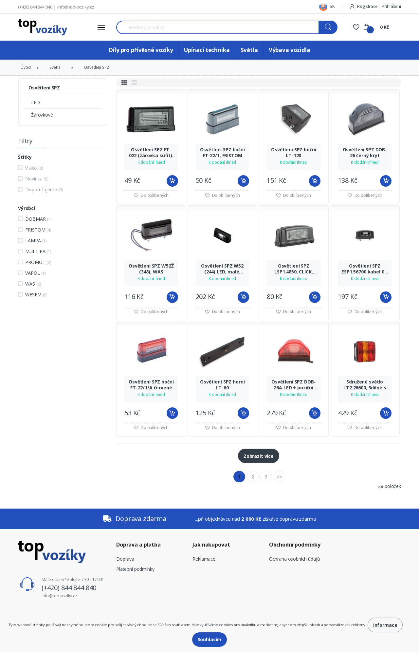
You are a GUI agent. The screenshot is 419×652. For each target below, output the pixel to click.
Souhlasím (210, 639)
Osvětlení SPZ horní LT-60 (222, 385)
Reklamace (203, 559)
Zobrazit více (259, 456)
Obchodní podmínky (295, 544)
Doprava (125, 559)
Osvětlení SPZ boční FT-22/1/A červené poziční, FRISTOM (151, 385)
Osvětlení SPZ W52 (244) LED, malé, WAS (222, 269)
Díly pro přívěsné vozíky (141, 50)
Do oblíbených (151, 195)
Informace (385, 625)
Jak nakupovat (211, 544)
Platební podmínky (135, 569)
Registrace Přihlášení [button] (375, 6)
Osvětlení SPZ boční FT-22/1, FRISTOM (222, 152)
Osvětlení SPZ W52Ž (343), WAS (151, 269)
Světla (249, 50)
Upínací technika (207, 50)
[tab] (124, 82)
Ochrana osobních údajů (294, 559)
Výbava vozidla (289, 50)
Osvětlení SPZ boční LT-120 (293, 152)
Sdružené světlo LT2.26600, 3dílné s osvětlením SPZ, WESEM (364, 385)
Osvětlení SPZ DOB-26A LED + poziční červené (293, 385)
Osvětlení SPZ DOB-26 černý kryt (365, 152)
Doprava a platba (138, 544)
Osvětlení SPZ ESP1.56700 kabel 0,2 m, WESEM (364, 269)
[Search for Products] (217, 27)
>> (279, 477)
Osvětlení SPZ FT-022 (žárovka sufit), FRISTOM (151, 152)
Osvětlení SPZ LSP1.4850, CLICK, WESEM (293, 269)
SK (327, 6)
